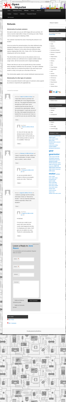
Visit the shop (52, 34)
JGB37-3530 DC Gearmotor (55, 169)
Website (16, 274)
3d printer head (56, 135)
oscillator (58, 174)
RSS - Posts (11, 319)
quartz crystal (52, 180)
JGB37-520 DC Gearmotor (55, 167)
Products (16, 13)
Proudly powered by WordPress (34, 331)
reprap (56, 187)
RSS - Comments (12, 323)
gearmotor (54, 154)
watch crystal (58, 193)
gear (51, 150)
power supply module (53, 177)
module (53, 170)
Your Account (11, 17)
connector (58, 141)
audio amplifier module (53, 138)
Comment (16, 282)
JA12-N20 (57, 156)
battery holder (52, 140)
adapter (50, 137)
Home (9, 10)
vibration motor (52, 193)
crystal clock (51, 143)
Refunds (26, 10)
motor (52, 173)
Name (16, 259)
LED (50, 170)
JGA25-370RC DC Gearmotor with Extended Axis (55, 164)
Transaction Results (31, 13)
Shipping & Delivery (17, 10)
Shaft (54, 188)
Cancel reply (36, 244)
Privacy (32, 10)
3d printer (51, 135)
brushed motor (52, 142)
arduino (53, 137)
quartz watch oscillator (53, 185)
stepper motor (52, 191)
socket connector (52, 190)
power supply (52, 176)
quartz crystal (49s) (53, 182)
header (50, 156)
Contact (9, 13)
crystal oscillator (53, 146)
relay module (51, 187)
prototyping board (52, 179)
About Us (39, 10)
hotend (53, 156)
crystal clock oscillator (53, 145)
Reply (17, 120)
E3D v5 (58, 148)
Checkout (22, 13)
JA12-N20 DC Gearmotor (54, 158)
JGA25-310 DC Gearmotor (54, 159)
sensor (50, 188)
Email (16, 267)
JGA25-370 (51, 161)
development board (53, 148)
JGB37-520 (56, 166)
